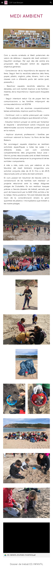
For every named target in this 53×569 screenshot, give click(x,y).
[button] (2, 2)
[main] (26, 16)
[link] (26, 539)
